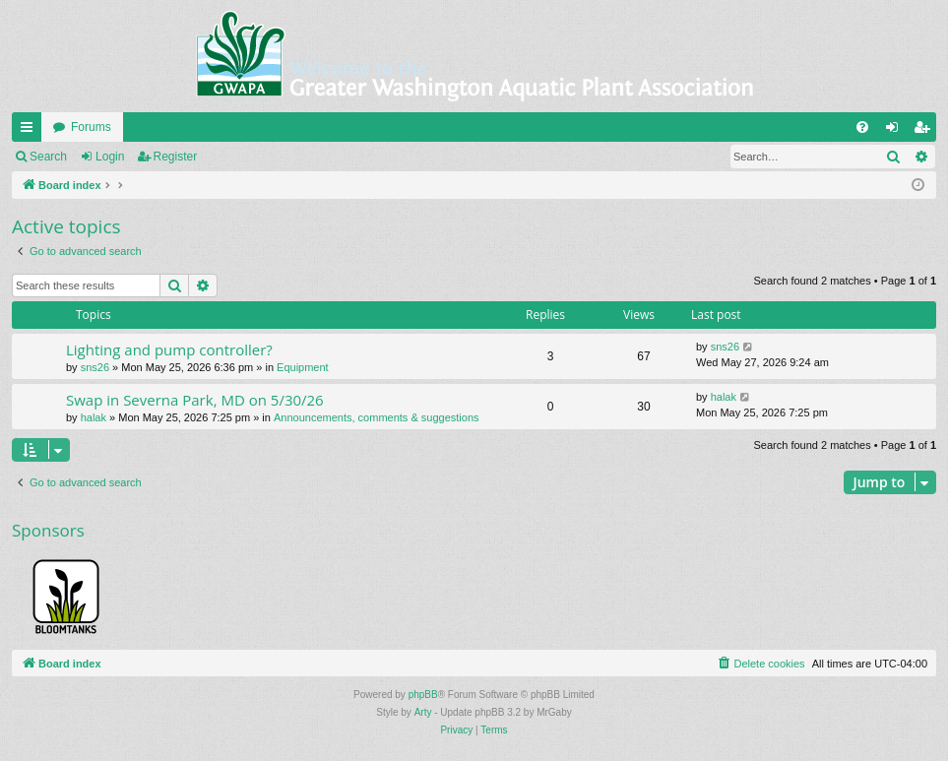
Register (176, 156)
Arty (423, 712)
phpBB (423, 694)
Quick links (30, 131)
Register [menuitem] (926, 131)
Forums (91, 127)
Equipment (303, 367)
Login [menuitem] (896, 131)
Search (48, 156)
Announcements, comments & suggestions (376, 417)
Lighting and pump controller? (169, 349)
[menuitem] (862, 127)
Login (109, 156)
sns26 (95, 367)
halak (93, 417)
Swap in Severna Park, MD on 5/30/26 (195, 400)
